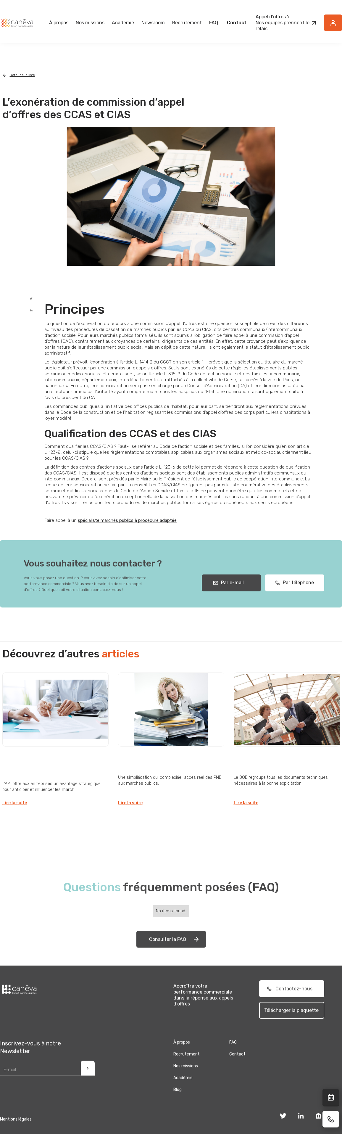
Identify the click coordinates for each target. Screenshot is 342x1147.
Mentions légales (16, 1130)
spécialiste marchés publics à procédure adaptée (127, 520)
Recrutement (187, 22)
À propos (181, 1053)
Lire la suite (14, 802)
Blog (177, 1101)
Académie (123, 22)
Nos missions (185, 1077)
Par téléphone (296, 594)
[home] (17, 23)
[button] (58, 23)
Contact (236, 22)
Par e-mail (231, 594)
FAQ (213, 22)
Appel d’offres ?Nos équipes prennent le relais (282, 22)
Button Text (336, 26)
